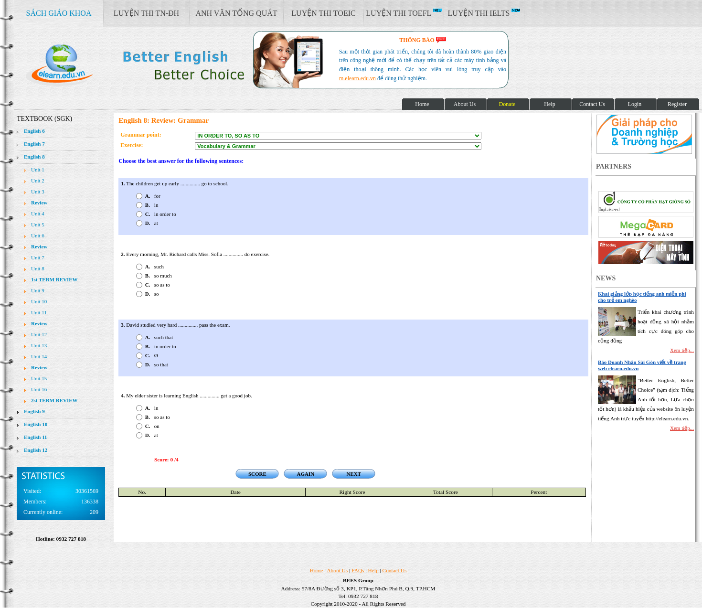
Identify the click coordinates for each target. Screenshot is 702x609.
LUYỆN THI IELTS (484, 13)
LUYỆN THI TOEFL (403, 13)
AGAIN (305, 474)
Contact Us (395, 570)
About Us (337, 570)
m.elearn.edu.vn (357, 78)
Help (373, 570)
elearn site (151, 64)
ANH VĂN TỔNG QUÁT (236, 13)
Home (316, 570)
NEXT (354, 474)
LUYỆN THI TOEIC (323, 13)
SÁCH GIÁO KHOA (59, 13)
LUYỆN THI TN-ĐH (146, 13)
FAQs (357, 570)
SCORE (257, 474)
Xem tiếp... (682, 350)
